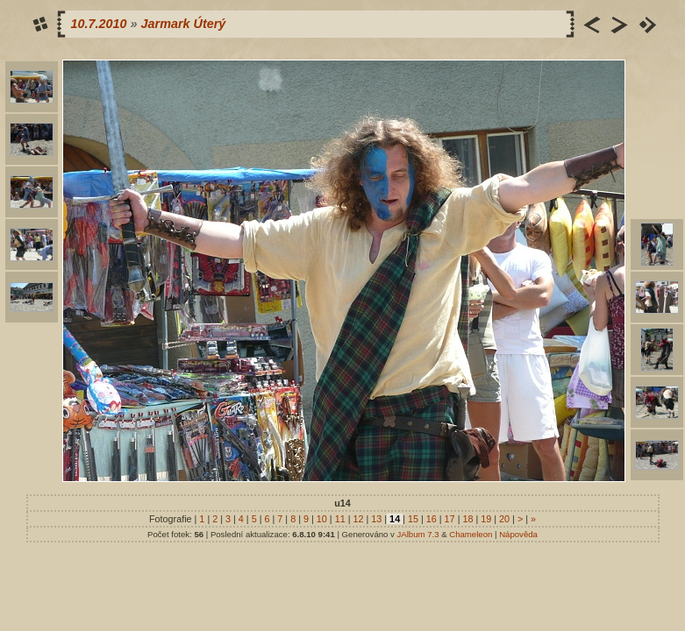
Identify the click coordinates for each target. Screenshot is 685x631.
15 (413, 519)
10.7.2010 (99, 24)
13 (376, 519)
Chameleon (470, 534)
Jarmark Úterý (183, 24)
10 (322, 519)
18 (467, 519)
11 (340, 519)
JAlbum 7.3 (418, 534)
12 (358, 519)
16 (431, 519)
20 (504, 519)
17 (450, 519)
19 (486, 519)
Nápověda (518, 534)
